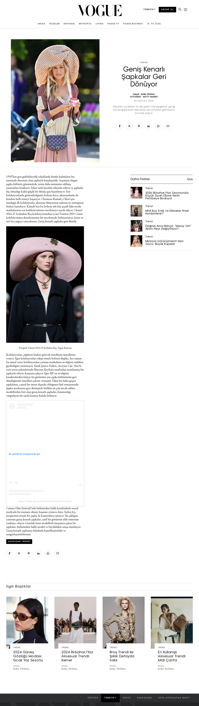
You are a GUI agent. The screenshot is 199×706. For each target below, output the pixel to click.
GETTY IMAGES (150, 97)
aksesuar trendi (19, 542)
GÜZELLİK (54, 24)
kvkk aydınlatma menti (174, 698)
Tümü (190, 179)
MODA (41, 24)
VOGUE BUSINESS (133, 24)
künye (127, 698)
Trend (144, 63)
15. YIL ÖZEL (154, 24)
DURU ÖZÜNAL (148, 94)
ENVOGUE (69, 24)
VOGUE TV (113, 24)
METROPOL (85, 24)
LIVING (99, 24)
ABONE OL (167, 10)
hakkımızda (144, 698)
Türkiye (110, 698)
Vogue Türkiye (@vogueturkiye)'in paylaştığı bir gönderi (45, 501)
